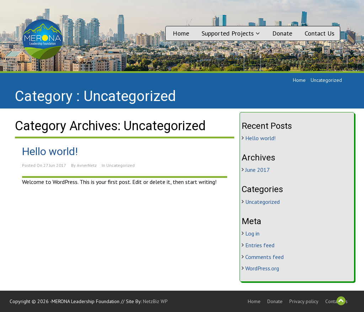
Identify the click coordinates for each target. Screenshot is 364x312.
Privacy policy (303, 301)
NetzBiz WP (155, 301)
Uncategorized (120, 165)
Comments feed (264, 256)
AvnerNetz (87, 165)
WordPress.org (262, 268)
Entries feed (259, 245)
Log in (252, 233)
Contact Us (319, 33)
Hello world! (50, 151)
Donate (282, 33)
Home (181, 33)
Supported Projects (231, 33)
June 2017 (257, 169)
